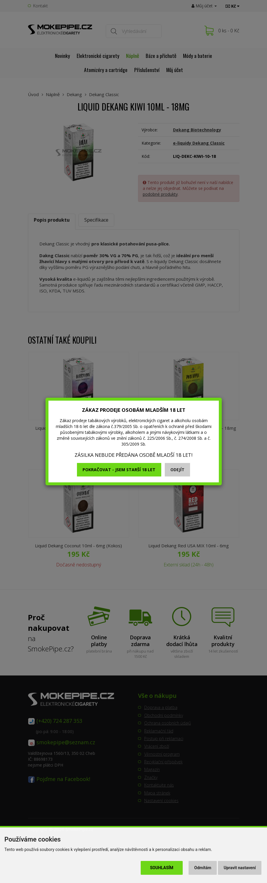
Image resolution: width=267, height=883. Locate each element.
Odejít (177, 469)
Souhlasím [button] (161, 867)
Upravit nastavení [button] (240, 867)
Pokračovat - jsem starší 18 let (119, 469)
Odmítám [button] (202, 867)
